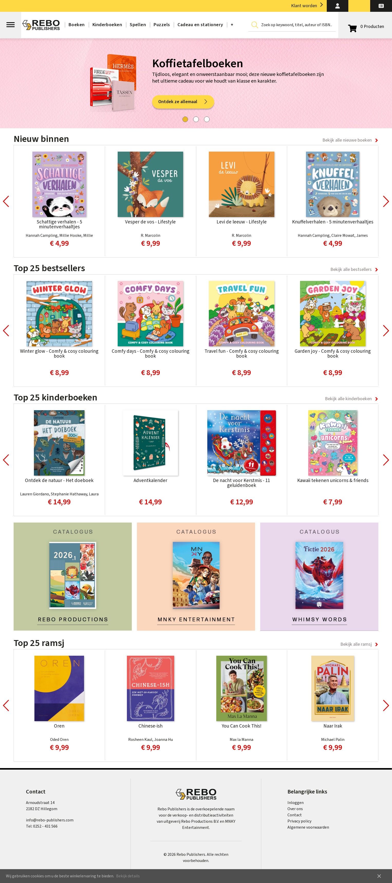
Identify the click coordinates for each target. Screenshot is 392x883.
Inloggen (295, 803)
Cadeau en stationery (200, 25)
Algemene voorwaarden (308, 827)
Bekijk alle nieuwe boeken (347, 140)
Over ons (295, 809)
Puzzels (162, 25)
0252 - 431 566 (45, 826)
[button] (338, 6)
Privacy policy (299, 821)
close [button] (379, 876)
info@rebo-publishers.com (49, 820)
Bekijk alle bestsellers (351, 269)
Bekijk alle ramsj (356, 644)
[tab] (185, 119)
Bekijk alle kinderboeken (348, 399)
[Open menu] (10, 22)
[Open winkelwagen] (365, 27)
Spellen (138, 25)
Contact (294, 815)
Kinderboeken (107, 25)
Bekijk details (128, 876)
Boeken (77, 25)
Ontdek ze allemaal (183, 102)
